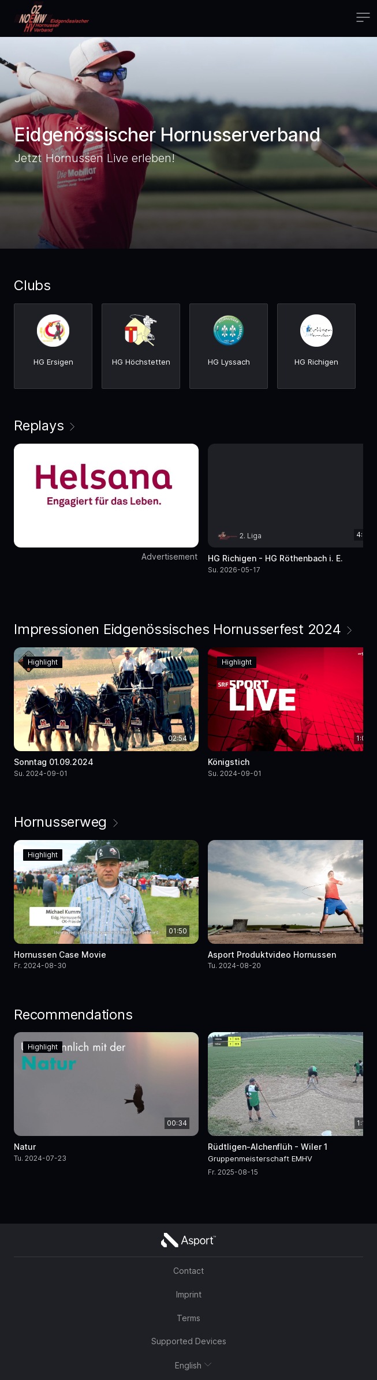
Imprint (188, 1294)
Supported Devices (188, 1341)
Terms (188, 1318)
